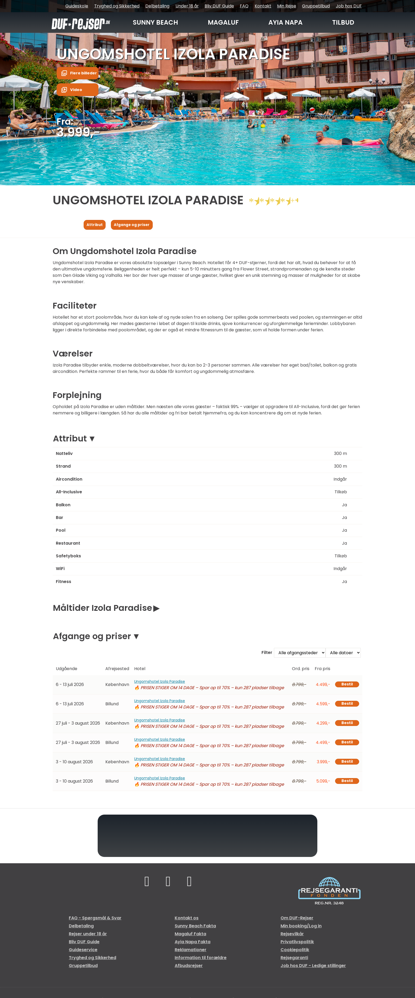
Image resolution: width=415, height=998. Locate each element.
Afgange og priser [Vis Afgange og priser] (137, 225)
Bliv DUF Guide (219, 6)
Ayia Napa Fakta (192, 943)
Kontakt (263, 6)
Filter (266, 654)
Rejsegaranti (294, 959)
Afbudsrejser (189, 967)
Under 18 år (187, 6)
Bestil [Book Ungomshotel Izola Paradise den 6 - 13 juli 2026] (345, 686)
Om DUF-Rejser (297, 919)
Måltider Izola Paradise (102, 609)
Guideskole (76, 6)
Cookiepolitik (295, 951)
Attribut (70, 440)
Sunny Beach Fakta (195, 927)
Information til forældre (201, 959)
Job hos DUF (349, 6)
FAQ (244, 6)
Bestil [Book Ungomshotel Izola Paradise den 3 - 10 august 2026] (345, 763)
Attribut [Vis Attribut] (96, 225)
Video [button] (77, 91)
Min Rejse (286, 6)
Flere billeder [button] (85, 74)
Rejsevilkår (292, 935)
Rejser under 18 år (88, 935)
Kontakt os (187, 919)
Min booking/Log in (301, 927)
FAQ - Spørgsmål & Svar (95, 919)
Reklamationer (190, 951)
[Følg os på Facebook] (146, 883)
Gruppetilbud (316, 6)
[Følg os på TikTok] (168, 883)
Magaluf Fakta (190, 935)
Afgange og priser (92, 637)
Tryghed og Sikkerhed (116, 6)
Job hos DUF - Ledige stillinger (313, 967)
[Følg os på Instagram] (190, 883)
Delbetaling (157, 6)
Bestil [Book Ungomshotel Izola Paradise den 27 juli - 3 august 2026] (345, 724)
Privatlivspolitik (297, 943)
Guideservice (83, 951)
